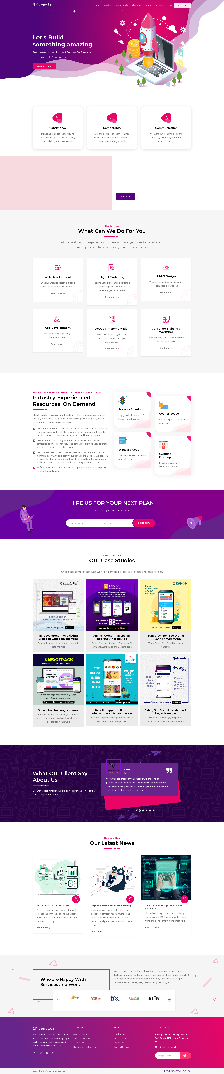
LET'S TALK (182, 5)
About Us (136, 5)
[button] (136, 811)
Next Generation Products (84, 1047)
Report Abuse (120, 1042)
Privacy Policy (120, 1038)
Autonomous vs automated (52, 905)
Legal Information (121, 1034)
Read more (58, 293)
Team (148, 5)
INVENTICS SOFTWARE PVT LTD (177, 1071)
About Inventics (80, 1034)
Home (97, 5)
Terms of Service (121, 1047)
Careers (159, 5)
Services (108, 5)
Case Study (122, 5)
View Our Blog (79, 1042)
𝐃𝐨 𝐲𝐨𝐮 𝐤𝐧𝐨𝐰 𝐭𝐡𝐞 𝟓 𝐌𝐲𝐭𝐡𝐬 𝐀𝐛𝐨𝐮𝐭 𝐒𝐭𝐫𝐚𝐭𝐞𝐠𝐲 (111, 905)
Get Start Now (44, 66)
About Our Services (81, 1038)
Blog (169, 5)
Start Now (126, 196)
